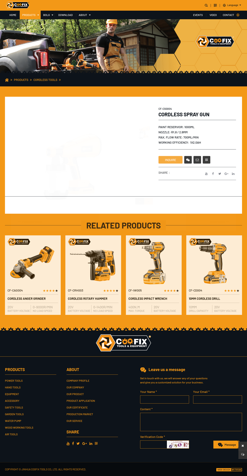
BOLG (46, 14)
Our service (74, 420)
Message (230, 444)
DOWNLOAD (65, 14)
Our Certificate (77, 407)
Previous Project (30, 214)
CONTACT (228, 14)
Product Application (81, 400)
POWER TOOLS (14, 380)
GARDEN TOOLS (14, 414)
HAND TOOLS (13, 387)
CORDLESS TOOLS (45, 80)
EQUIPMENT (12, 394)
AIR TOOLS (11, 434)
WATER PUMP (13, 420)
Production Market (80, 414)
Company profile (78, 380)
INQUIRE (170, 165)
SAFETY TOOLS (14, 407)
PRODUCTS (29, 14)
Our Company (75, 387)
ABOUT (83, 14)
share (73, 431)
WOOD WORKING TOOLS (19, 427)
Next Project (219, 214)
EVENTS (198, 14)
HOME (12, 14)
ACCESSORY (12, 400)
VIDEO (213, 14)
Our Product (75, 394)
